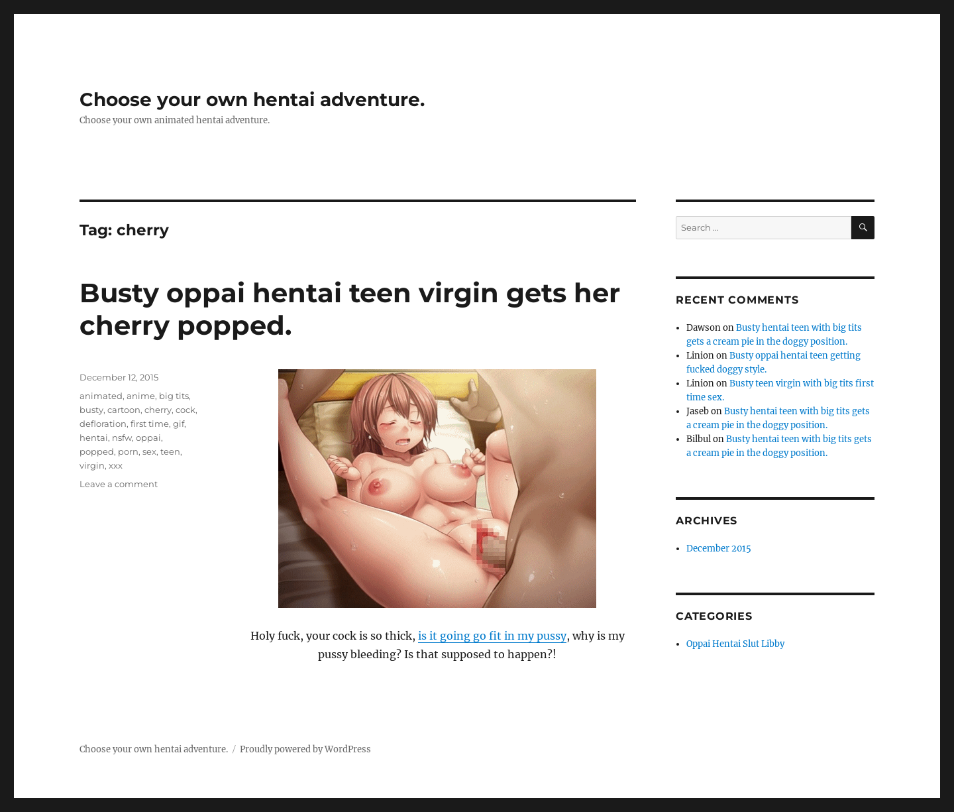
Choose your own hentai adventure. (252, 99)
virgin (92, 465)
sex (149, 451)
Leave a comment (119, 484)
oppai (148, 437)
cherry (158, 409)
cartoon (123, 409)
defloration (103, 423)
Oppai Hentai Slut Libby (735, 644)
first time (150, 423)
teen (170, 451)
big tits (174, 395)
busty (91, 409)
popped (97, 451)
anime (141, 395)
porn (128, 451)
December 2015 (718, 548)
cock (185, 409)
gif (178, 423)
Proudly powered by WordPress (305, 749)
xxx (116, 465)
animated (101, 395)
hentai (94, 437)
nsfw (122, 437)
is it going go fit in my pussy (492, 635)
